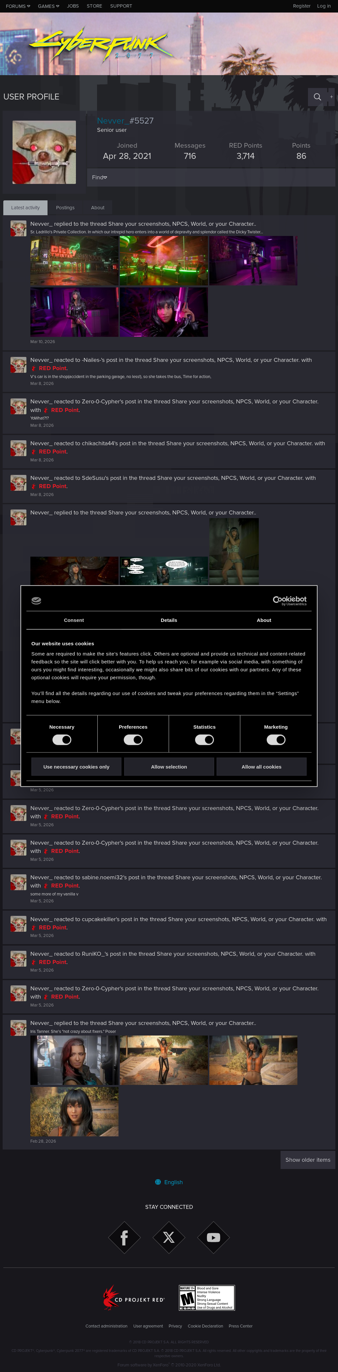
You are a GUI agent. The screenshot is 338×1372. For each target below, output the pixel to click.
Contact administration (106, 1326)
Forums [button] (16, 6)
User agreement (148, 1326)
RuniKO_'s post (102, 953)
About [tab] (264, 620)
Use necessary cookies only (76, 767)
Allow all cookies (262, 767)
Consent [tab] (74, 620)
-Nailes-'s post (100, 360)
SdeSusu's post (102, 478)
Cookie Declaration (205, 1326)
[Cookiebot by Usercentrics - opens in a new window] (278, 601)
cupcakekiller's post (108, 919)
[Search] (317, 97)
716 (190, 156)
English (169, 1182)
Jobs (73, 6)
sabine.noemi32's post (111, 877)
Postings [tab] (65, 208)
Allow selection (169, 767)
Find (98, 177)
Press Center (241, 1326)
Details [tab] (169, 620)
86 (301, 156)
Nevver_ (42, 223)
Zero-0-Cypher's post (110, 401)
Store (94, 6)
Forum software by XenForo (169, 1365)
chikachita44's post (107, 443)
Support (121, 6)
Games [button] (46, 6)
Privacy (175, 1326)
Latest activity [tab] (25, 208)
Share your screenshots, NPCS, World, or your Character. (182, 223)
